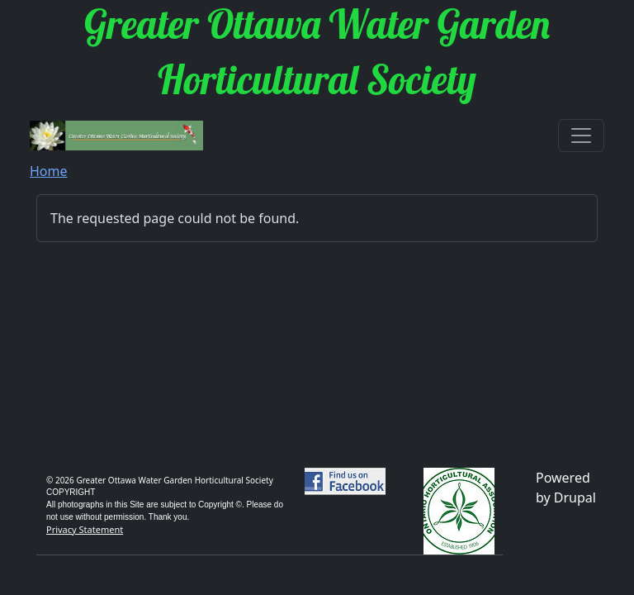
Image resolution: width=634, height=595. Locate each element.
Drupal (575, 497)
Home (49, 171)
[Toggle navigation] (581, 135)
